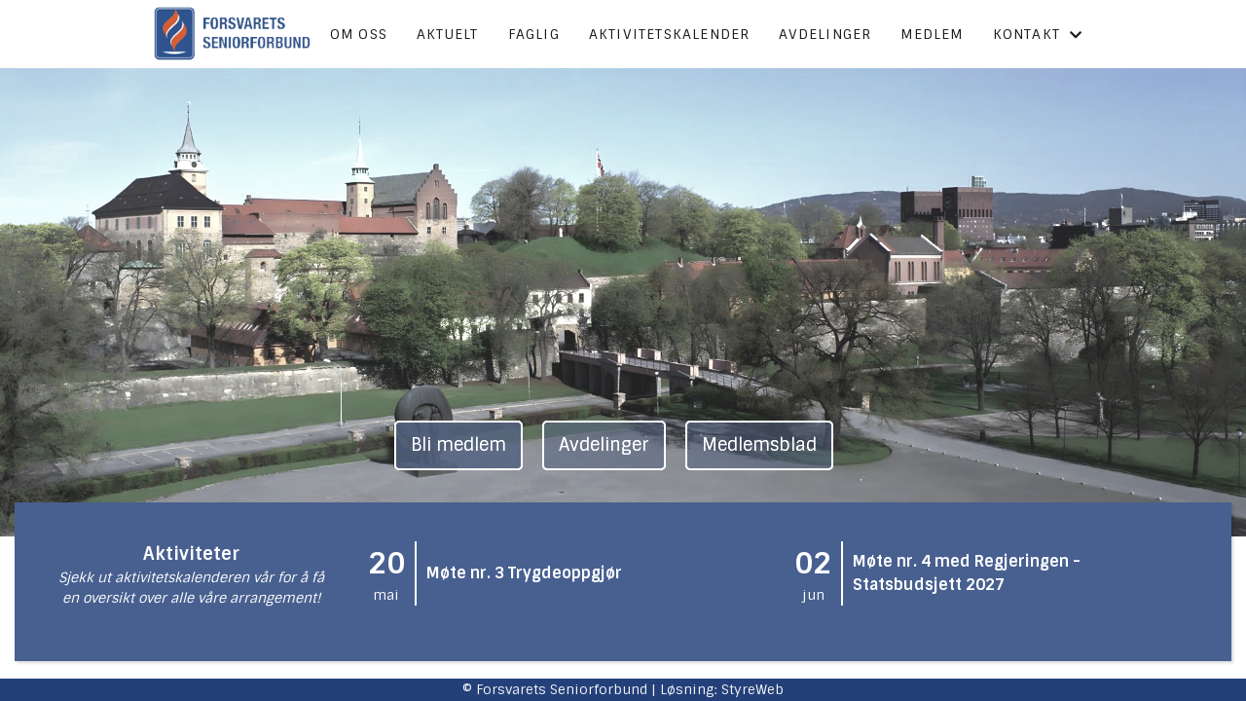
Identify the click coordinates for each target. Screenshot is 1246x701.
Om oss (358, 34)
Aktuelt (447, 34)
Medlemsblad (759, 445)
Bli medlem (458, 445)
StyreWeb (752, 689)
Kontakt (1038, 34)
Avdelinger (825, 34)
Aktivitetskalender (670, 34)
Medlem (931, 34)
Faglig (534, 34)
